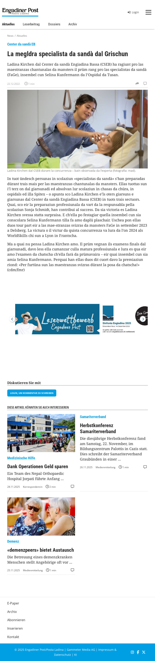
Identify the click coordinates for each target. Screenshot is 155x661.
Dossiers (54, 24)
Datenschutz (62, 655)
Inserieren (15, 628)
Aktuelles (8, 24)
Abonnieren (16, 620)
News (10, 35)
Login (133, 12)
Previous (12, 319)
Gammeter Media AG (81, 650)
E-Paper (13, 603)
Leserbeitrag (31, 24)
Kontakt (13, 637)
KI (75, 655)
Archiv (72, 24)
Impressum (106, 650)
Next (143, 319)
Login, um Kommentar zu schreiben (31, 393)
